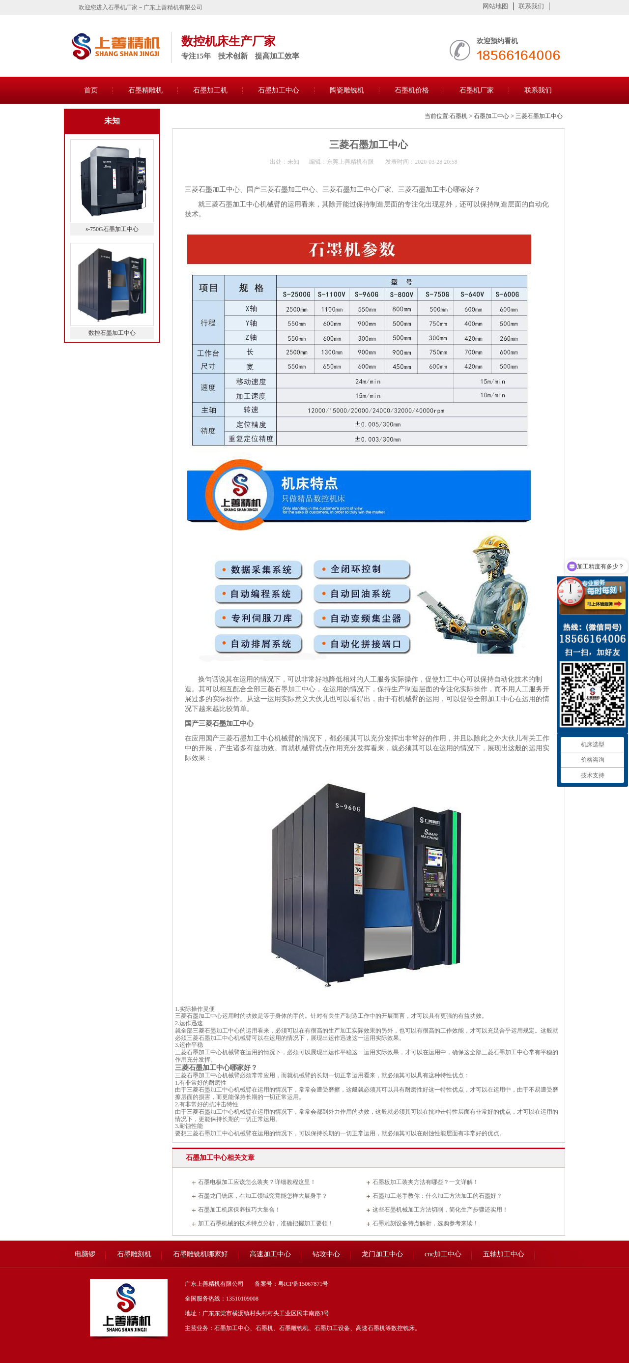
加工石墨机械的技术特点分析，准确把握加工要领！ (266, 1223)
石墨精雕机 (145, 90)
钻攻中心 (326, 1254)
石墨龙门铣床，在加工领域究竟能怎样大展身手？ (263, 1195)
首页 (91, 90)
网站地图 (495, 6)
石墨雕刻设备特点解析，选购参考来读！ (425, 1223)
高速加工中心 (270, 1254)
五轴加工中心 (503, 1254)
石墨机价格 (412, 90)
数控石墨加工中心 (112, 332)
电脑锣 (85, 1254)
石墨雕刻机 (134, 1254)
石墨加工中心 (278, 90)
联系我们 (531, 6)
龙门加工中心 (382, 1254)
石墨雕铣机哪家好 (200, 1254)
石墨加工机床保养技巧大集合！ (239, 1209)
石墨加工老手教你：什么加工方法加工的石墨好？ (437, 1195)
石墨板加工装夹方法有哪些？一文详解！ (425, 1182)
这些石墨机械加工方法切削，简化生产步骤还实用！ (440, 1209)
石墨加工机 (210, 90)
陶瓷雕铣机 (347, 90)
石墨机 (458, 116)
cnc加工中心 (443, 1254)
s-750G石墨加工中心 (112, 229)
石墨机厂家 (476, 90)
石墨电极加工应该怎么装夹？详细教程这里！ (257, 1182)
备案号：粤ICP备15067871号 (292, 1283)
